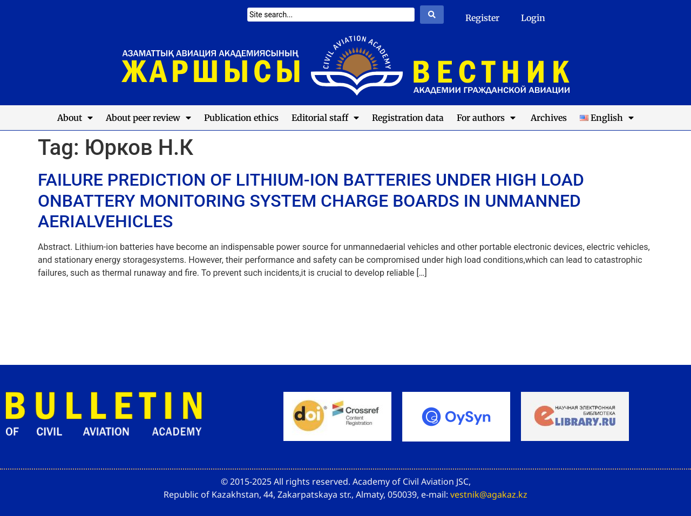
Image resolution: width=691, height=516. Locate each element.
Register (482, 17)
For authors (486, 117)
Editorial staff (325, 117)
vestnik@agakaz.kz (488, 494)
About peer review (148, 117)
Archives (548, 117)
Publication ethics (241, 117)
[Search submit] (432, 14)
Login (533, 17)
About (75, 117)
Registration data (408, 117)
